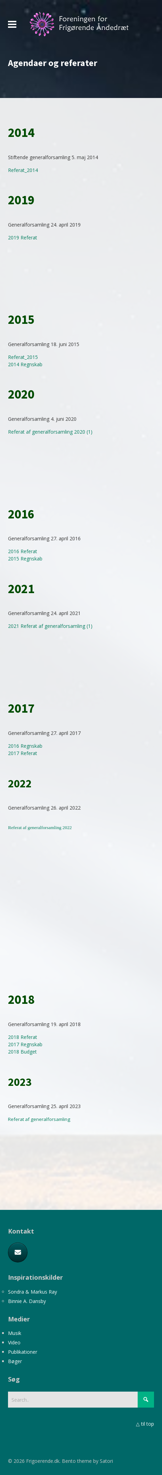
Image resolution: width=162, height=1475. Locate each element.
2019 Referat (22, 237)
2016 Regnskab (25, 746)
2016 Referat (22, 551)
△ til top (145, 1423)
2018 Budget (22, 1051)
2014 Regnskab (25, 364)
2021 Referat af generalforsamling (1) (50, 626)
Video (14, 1342)
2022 (67, 827)
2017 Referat (22, 753)
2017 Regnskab (25, 1044)
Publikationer (22, 1352)
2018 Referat (22, 1037)
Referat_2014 (23, 170)
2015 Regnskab (25, 558)
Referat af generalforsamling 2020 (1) (50, 431)
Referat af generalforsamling (39, 1119)
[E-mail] (17, 1253)
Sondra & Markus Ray (32, 1291)
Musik (14, 1333)
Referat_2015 (23, 357)
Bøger (15, 1361)
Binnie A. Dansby (27, 1301)
